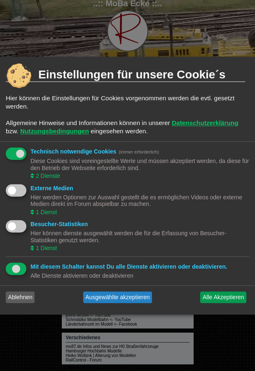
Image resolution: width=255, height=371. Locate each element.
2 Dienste (47, 176)
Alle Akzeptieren (223, 297)
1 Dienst (45, 212)
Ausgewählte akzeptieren (117, 297)
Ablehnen (20, 297)
